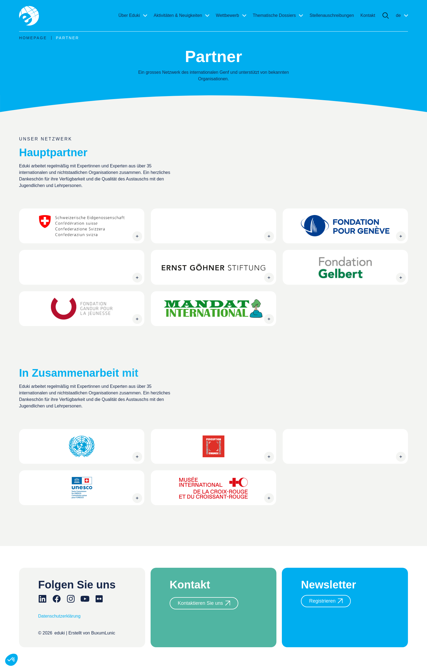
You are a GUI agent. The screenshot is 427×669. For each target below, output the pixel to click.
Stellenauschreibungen (332, 15)
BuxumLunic (103, 633)
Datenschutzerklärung (59, 616)
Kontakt (368, 15)
